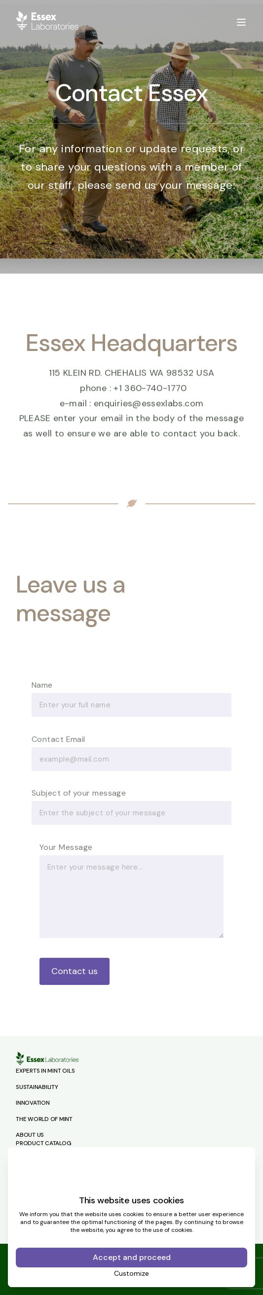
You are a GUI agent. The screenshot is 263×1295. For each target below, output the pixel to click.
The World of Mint (44, 1119)
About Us (30, 1135)
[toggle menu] (241, 22)
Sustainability (37, 1087)
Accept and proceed (132, 1257)
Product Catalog (43, 1143)
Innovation (33, 1103)
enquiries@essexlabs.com (148, 409)
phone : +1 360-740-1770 (133, 393)
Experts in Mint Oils (45, 1071)
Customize (131, 1273)
